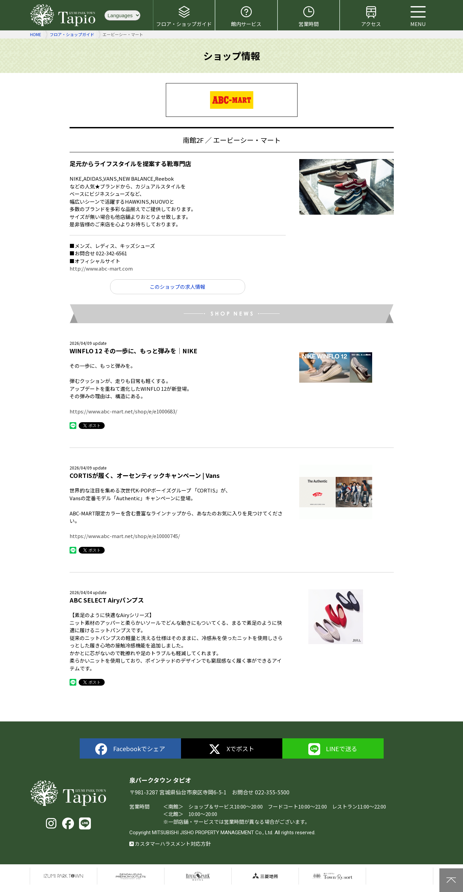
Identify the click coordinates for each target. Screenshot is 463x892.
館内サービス (246, 16)
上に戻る (451, 880)
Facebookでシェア (130, 749)
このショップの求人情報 (177, 286)
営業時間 (309, 16)
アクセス (371, 16)
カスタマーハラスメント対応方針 (170, 843)
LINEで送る (333, 749)
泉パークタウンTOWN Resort (332, 876)
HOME (35, 34)
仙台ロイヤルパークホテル (197, 876)
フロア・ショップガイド (184, 16)
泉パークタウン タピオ (64, 15)
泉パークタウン (63, 876)
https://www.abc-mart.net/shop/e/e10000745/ (125, 535)
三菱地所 (265, 876)
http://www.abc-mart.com (101, 268)
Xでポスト (231, 749)
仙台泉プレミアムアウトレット (130, 876)
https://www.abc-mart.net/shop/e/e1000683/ (123, 411)
